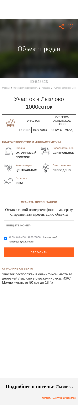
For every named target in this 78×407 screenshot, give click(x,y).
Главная (6, 88)
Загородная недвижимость (29, 88)
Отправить (39, 252)
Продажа (51, 88)
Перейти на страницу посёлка (56, 398)
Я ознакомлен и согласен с (34, 239)
